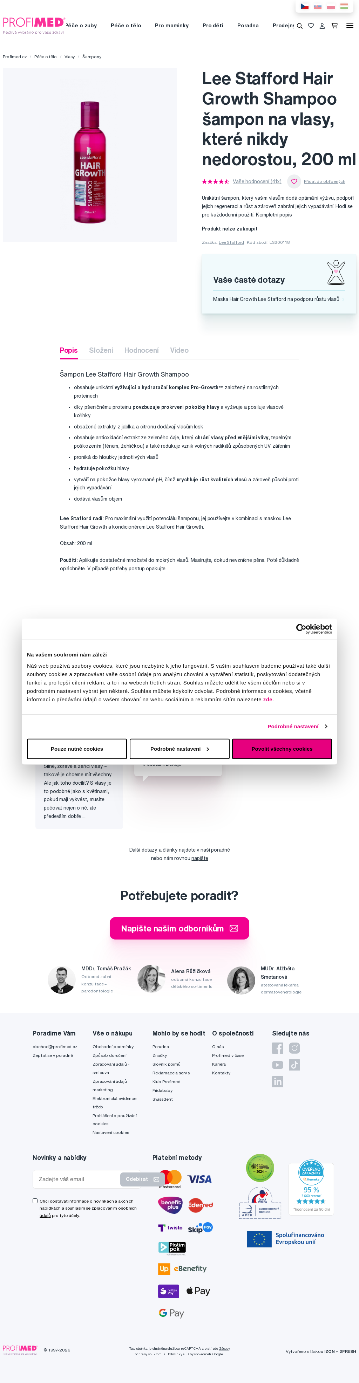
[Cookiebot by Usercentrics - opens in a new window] (301, 629)
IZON (329, 1351)
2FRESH (347, 1351)
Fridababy (162, 1090)
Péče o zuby (81, 25)
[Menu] (350, 25)
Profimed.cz (15, 56)
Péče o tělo (126, 25)
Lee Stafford (231, 242)
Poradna (248, 25)
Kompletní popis (274, 214)
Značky (160, 1055)
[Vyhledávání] (300, 25)
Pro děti (213, 25)
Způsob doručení (110, 1055)
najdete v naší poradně (204, 849)
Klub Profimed (167, 1081)
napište (199, 858)
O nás (217, 1046)
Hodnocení (141, 350)
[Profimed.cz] (34, 25)
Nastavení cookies (111, 1132)
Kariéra (219, 1064)
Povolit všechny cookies (281, 748)
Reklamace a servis (171, 1073)
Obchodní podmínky (113, 1046)
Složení (101, 350)
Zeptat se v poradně (53, 1055)
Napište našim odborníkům (179, 928)
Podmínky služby (180, 1354)
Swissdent (163, 1099)
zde (268, 699)
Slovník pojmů (167, 1064)
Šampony (91, 56)
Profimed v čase (228, 1055)
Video (179, 350)
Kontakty (221, 1073)
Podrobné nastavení (292, 726)
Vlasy (70, 56)
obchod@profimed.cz (55, 1046)
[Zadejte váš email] (78, 1179)
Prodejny (284, 25)
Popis (69, 350)
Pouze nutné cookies (77, 748)
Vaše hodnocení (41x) (257, 181)
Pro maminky (171, 25)
